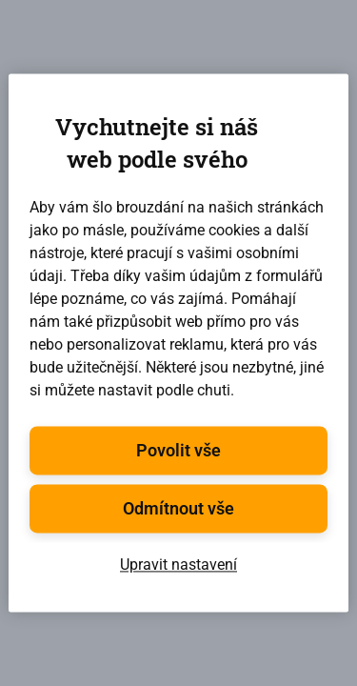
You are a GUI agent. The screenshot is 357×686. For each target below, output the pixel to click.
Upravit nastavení (178, 565)
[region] (178, 342)
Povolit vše (178, 451)
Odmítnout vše (178, 509)
